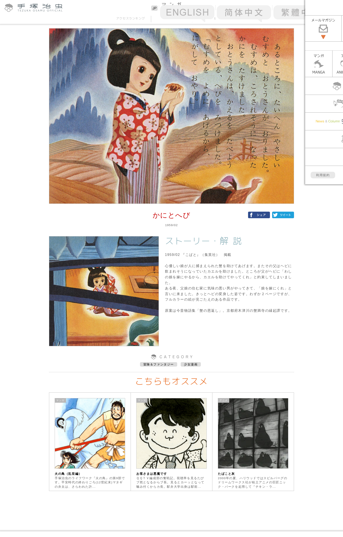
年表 (212, 18)
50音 (171, 18)
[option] (90, 441)
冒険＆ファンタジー (158, 364)
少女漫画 (191, 364)
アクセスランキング (130, 18)
